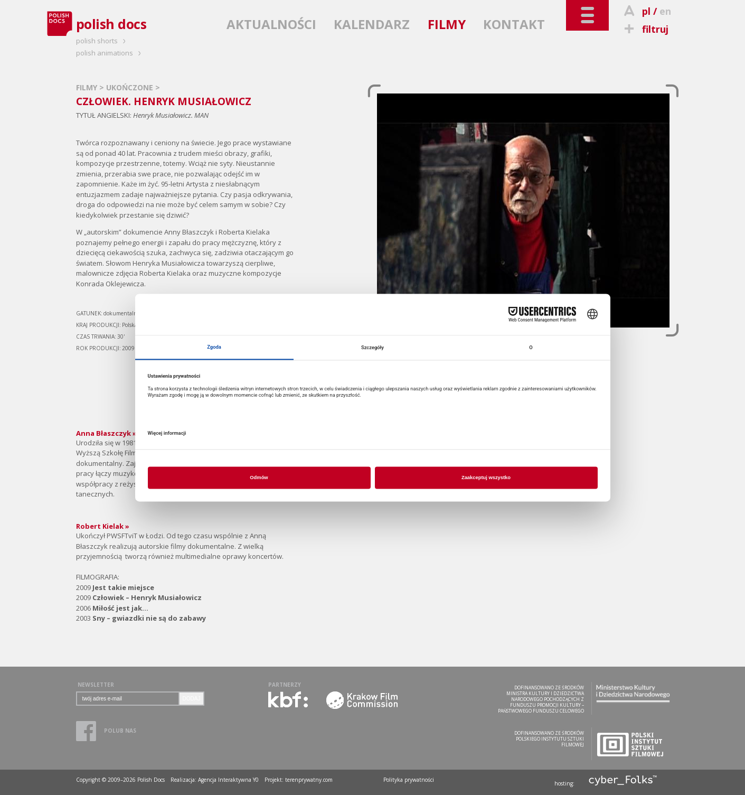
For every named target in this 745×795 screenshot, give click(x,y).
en (665, 11)
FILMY (447, 24)
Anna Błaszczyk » (106, 433)
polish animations (110, 53)
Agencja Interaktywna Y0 (228, 779)
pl (646, 11)
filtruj (644, 29)
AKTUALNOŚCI (271, 24)
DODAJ (192, 699)
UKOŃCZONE (130, 87)
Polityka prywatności (408, 779)
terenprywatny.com (309, 779)
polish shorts (102, 40)
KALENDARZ (372, 24)
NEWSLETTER (96, 684)
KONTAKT (514, 24)
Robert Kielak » (102, 526)
